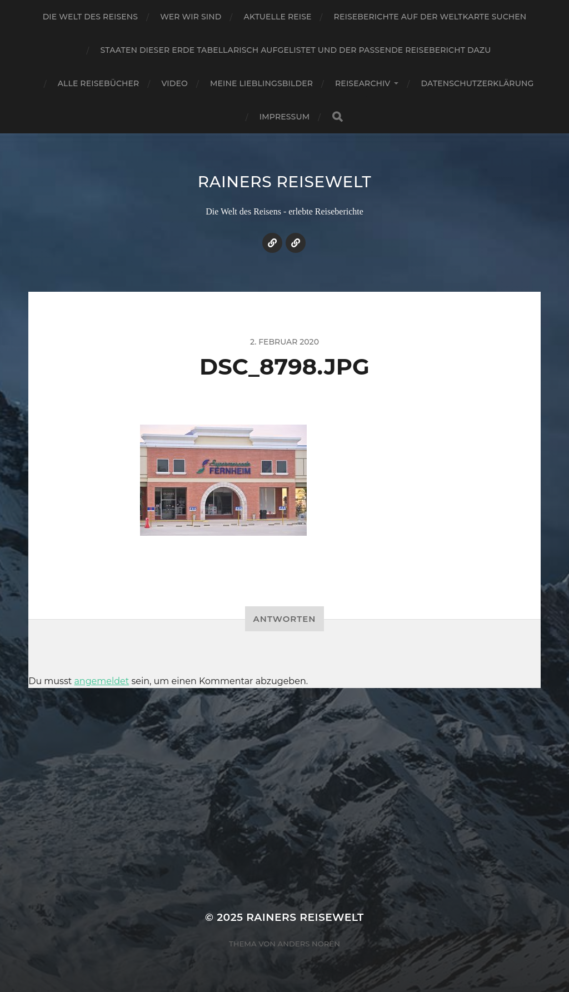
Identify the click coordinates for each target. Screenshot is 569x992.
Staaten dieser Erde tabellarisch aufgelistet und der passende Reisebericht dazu (296, 50)
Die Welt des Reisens (90, 17)
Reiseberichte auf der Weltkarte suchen (430, 17)
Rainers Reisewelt (285, 181)
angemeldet (101, 681)
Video (174, 83)
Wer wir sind (190, 17)
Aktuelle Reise (278, 17)
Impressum (284, 117)
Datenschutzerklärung (477, 83)
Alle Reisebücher (98, 83)
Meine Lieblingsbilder (261, 83)
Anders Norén (309, 943)
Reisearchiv (362, 83)
